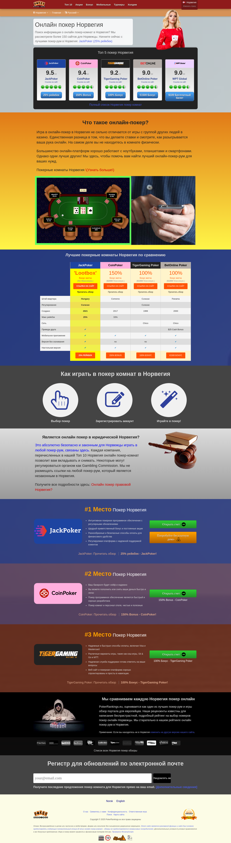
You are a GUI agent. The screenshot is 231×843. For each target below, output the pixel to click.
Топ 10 (68, 4)
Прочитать (85, 292)
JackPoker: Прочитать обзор (97, 558)
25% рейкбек (51, 95)
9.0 (146, 72)
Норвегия (40, 12)
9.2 (114, 72)
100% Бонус (115, 95)
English (120, 801)
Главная (56, 12)
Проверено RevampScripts (123, 832)
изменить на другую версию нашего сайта (174, 730)
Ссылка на (85, 286)
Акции (79, 4)
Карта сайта (119, 814)
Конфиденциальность (117, 812)
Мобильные (103, 4)
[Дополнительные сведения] (176, 787)
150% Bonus (83, 95)
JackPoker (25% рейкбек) (95, 41)
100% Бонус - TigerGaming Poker (178, 660)
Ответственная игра (138, 812)
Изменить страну (189, 6)
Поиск (109, 814)
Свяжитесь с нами (98, 812)
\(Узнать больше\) (97, 167)
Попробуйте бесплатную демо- (178, 537)
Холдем (132, 4)
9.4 (82, 72)
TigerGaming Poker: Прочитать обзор (91, 687)
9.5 (50, 72)
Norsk (109, 801)
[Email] (92, 778)
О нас (85, 812)
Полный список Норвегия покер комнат (115, 104)
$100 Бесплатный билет (180, 96)
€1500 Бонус (147, 95)
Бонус (89, 4)
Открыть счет (176, 525)
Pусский (72, 12)
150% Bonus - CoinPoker (178, 599)
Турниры (119, 4)
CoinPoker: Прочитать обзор (97, 619)
